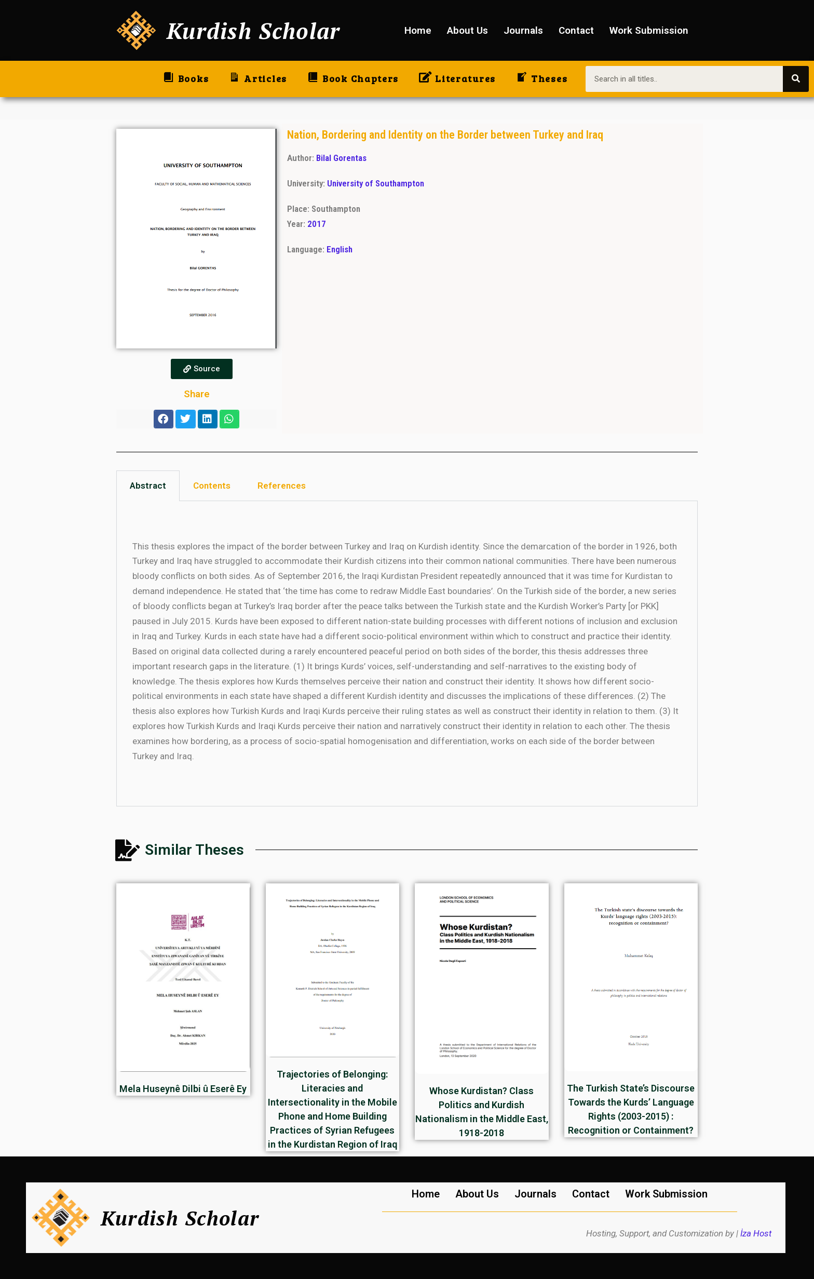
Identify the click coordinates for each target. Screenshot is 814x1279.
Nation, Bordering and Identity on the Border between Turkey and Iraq (445, 134)
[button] (163, 419)
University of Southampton (375, 183)
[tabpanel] (407, 653)
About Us (467, 30)
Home (417, 30)
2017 (316, 224)
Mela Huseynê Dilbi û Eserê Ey (183, 1088)
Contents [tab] (211, 485)
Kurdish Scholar (254, 30)
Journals (523, 30)
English (339, 249)
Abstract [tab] (148, 485)
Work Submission (648, 30)
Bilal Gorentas (341, 158)
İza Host (755, 1233)
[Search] (796, 79)
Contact (576, 30)
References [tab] (281, 485)
